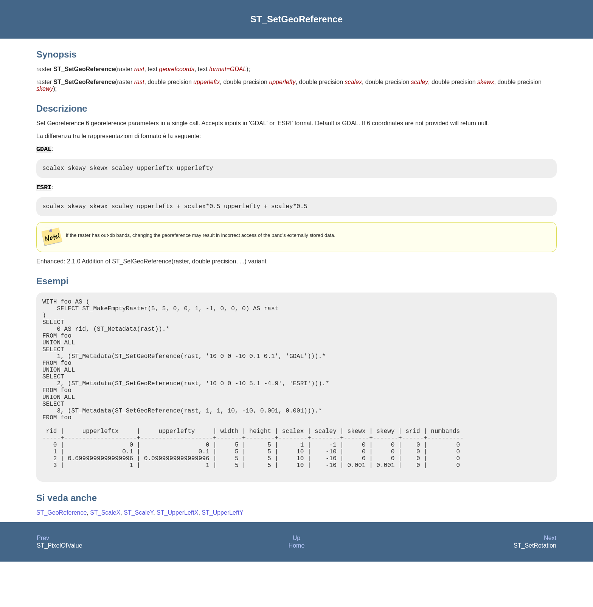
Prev (43, 583)
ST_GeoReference (61, 558)
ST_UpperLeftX (177, 558)
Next (550, 583)
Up (296, 583)
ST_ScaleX (105, 558)
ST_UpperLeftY (222, 558)
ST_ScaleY (138, 558)
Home (297, 591)
